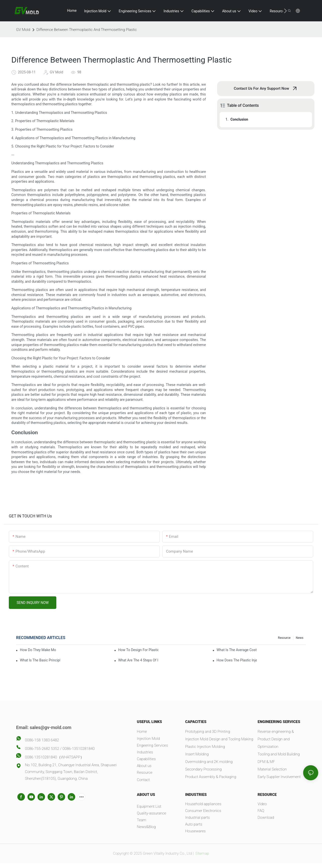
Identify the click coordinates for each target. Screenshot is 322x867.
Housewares (195, 831)
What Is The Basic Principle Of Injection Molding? (40, 660)
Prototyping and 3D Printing (207, 731)
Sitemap (201, 853)
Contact (143, 780)
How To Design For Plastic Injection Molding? (138, 650)
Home (142, 731)
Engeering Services (152, 745)
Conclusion (239, 119)
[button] (285, 11)
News (299, 638)
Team (141, 820)
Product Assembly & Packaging (210, 777)
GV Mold (23, 29)
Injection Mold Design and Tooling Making (219, 739)
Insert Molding (197, 754)
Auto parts (193, 824)
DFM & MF (266, 761)
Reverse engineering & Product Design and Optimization (276, 739)
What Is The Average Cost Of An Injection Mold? (237, 650)
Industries (145, 752)
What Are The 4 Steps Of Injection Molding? (138, 660)
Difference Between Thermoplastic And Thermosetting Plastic (86, 29)
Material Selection (272, 769)
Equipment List (149, 806)
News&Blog (146, 827)
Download (266, 817)
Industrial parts (197, 817)
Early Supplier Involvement (279, 777)
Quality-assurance (151, 813)
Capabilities (146, 759)
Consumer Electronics (203, 810)
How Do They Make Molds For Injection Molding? (38, 650)
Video (262, 804)
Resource (284, 638)
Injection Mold (148, 738)
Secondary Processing (203, 769)
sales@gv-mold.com (50, 727)
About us (144, 765)
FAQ (261, 810)
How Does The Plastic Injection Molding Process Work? (237, 660)
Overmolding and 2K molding (209, 761)
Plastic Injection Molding (205, 746)
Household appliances (203, 804)
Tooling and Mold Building (279, 754)
